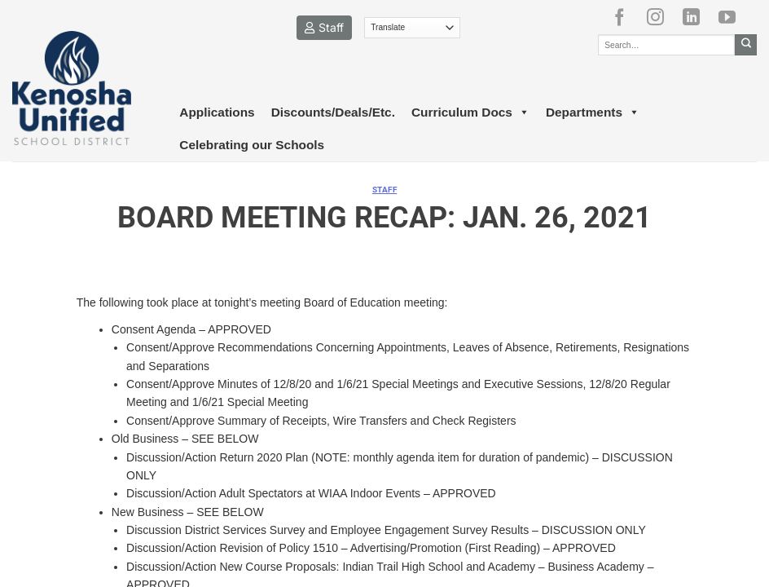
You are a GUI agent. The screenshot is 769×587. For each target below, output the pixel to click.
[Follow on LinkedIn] (697, 17)
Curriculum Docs (470, 112)
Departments (592, 112)
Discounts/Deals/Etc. (333, 112)
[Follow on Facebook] (625, 17)
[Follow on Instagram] (661, 17)
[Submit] (746, 44)
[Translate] (412, 27)
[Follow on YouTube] (733, 17)
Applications (216, 112)
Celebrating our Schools (251, 145)
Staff (324, 27)
